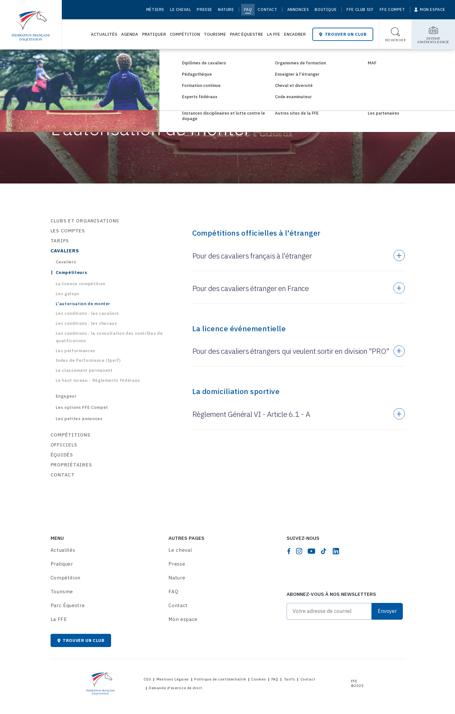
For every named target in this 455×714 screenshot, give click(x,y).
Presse (204, 9)
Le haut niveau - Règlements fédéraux (98, 380)
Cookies (258, 679)
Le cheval (180, 9)
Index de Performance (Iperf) (88, 360)
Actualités (104, 34)
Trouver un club (342, 34)
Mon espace (183, 619)
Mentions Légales (172, 679)
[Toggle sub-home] (433, 34)
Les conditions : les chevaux (86, 323)
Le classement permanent (84, 370)
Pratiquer (154, 34)
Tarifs (289, 679)
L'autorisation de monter (83, 303)
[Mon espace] (430, 9)
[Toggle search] (395, 34)
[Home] (31, 22)
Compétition (185, 34)
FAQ (248, 9)
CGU (147, 679)
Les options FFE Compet (82, 407)
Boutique (326, 9)
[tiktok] (323, 551)
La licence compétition (80, 284)
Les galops (68, 293)
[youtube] (311, 551)
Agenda (129, 34)
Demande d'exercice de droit (175, 688)
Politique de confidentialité (220, 679)
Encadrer (295, 34)
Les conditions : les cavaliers (87, 313)
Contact (267, 9)
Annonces (298, 9)
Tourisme (215, 34)
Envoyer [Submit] (387, 611)
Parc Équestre (246, 34)
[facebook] (289, 551)
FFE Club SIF (360, 9)
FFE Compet (392, 9)
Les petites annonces (79, 418)
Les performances (75, 350)
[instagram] (299, 551)
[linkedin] (336, 551)
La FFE (273, 34)
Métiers (155, 9)
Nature (226, 9)
